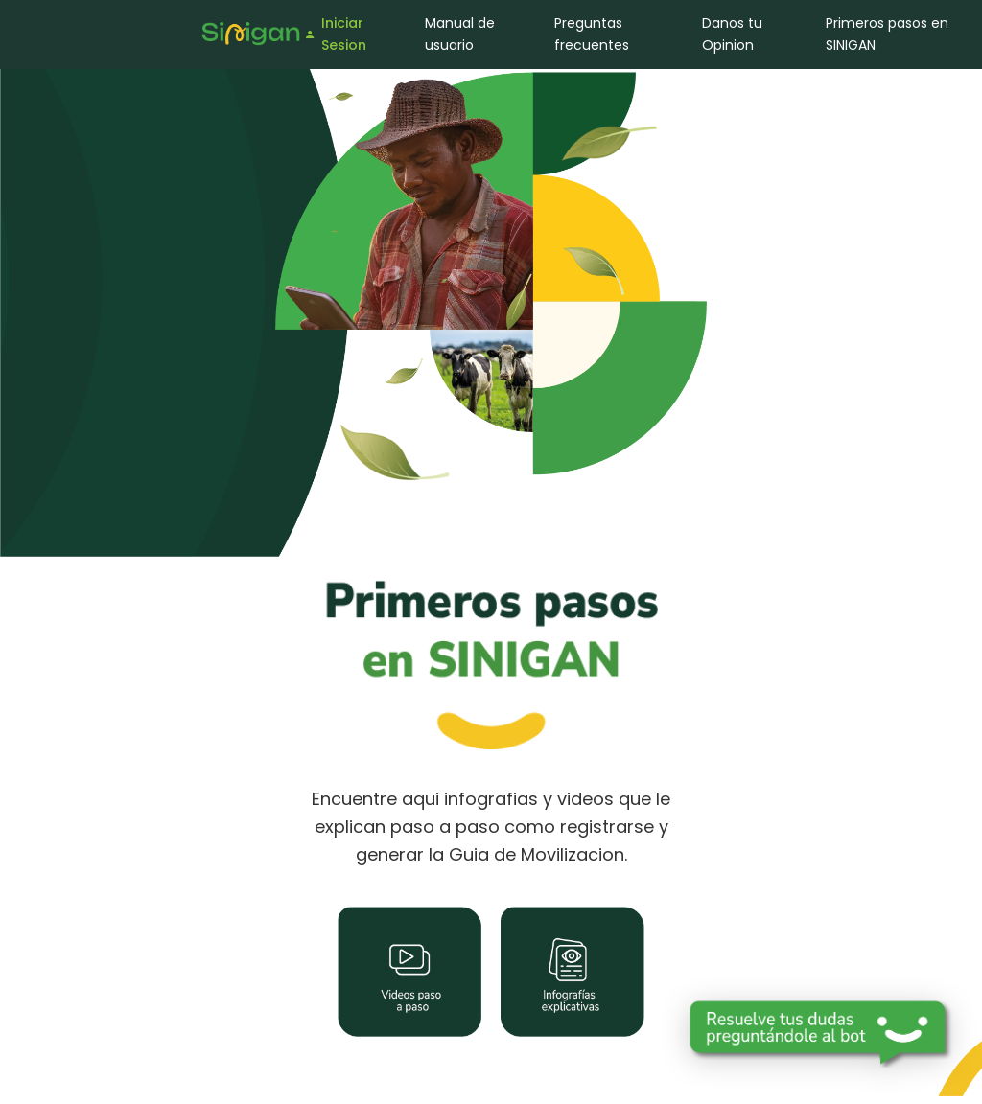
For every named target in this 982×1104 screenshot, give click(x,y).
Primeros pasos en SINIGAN (887, 33)
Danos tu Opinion (732, 33)
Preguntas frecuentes (591, 33)
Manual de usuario (460, 33)
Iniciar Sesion (335, 33)
